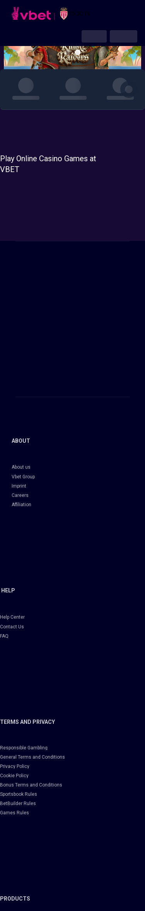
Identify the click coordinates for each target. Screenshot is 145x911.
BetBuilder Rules (18, 803)
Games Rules (14, 812)
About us (21, 467)
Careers (20, 495)
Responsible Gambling (24, 748)
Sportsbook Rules (18, 794)
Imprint (19, 486)
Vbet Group (23, 476)
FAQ (4, 636)
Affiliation (21, 504)
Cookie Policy (14, 775)
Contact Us (12, 626)
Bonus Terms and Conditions (31, 785)
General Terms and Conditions (32, 757)
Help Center (12, 617)
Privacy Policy (14, 766)
